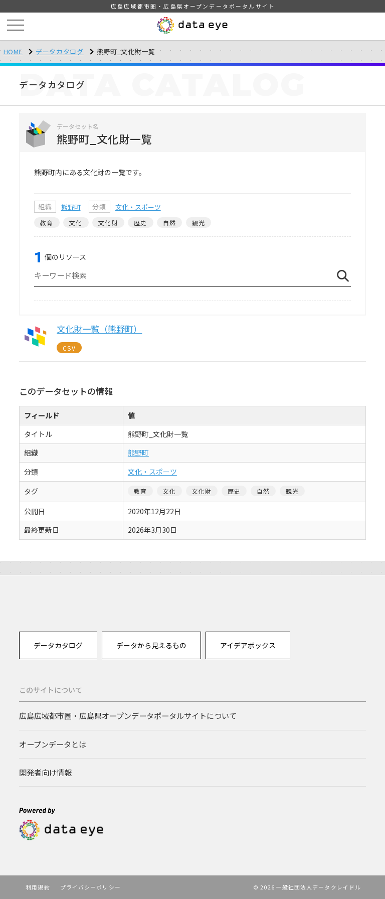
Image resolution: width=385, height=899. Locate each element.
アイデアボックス (248, 645)
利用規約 (38, 887)
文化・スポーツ (138, 207)
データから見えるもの (151, 645)
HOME (13, 51)
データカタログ (60, 51)
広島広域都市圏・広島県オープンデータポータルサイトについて (128, 715)
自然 (169, 222)
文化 (75, 222)
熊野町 (71, 207)
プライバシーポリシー (90, 887)
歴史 (140, 222)
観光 (198, 222)
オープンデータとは (52, 744)
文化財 (108, 222)
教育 (46, 222)
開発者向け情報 (45, 772)
